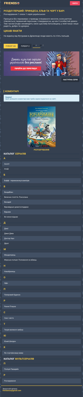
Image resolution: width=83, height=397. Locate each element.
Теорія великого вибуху (13, 330)
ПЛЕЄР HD (11, 46)
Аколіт (7, 164)
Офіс (6, 283)
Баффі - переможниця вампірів (16, 181)
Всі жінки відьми (11, 217)
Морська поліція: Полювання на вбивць (20, 260)
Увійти (75, 3)
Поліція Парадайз (11, 369)
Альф (6, 169)
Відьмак (7, 212)
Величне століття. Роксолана (16, 197)
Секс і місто (9, 318)
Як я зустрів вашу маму (13, 353)
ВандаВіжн (8, 192)
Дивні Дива (9, 233)
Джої (6, 229)
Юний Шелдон (10, 341)
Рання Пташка (10, 306)
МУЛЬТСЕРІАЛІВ (24, 358)
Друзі (6, 243)
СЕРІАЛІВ (20, 153)
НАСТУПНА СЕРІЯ (70, 80)
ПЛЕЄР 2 (25, 46)
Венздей (7, 202)
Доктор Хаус (9, 238)
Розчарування (10, 381)
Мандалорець (9, 255)
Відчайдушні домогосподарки (16, 207)
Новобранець (9, 271)
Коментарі (12, 91)
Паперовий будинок (12, 295)
